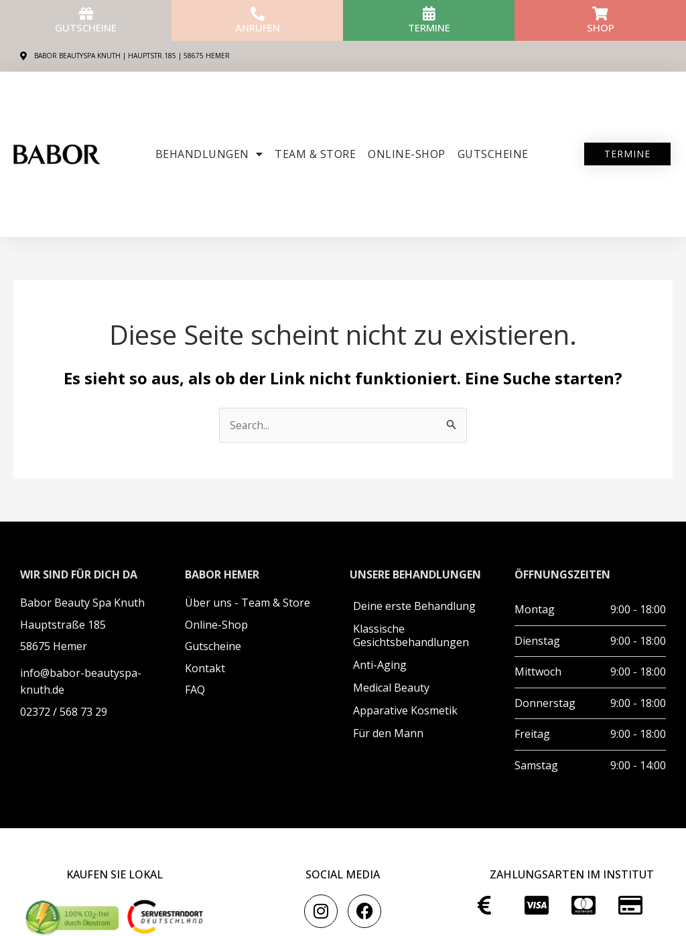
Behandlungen (209, 154)
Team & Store (315, 154)
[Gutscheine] (86, 14)
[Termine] (429, 14)
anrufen (257, 27)
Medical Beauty (391, 687)
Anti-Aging (380, 664)
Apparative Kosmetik (405, 710)
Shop (601, 27)
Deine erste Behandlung (414, 606)
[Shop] (601, 14)
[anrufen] (258, 14)
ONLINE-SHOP (406, 154)
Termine (429, 27)
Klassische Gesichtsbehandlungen (411, 635)
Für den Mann (388, 733)
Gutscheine (86, 27)
